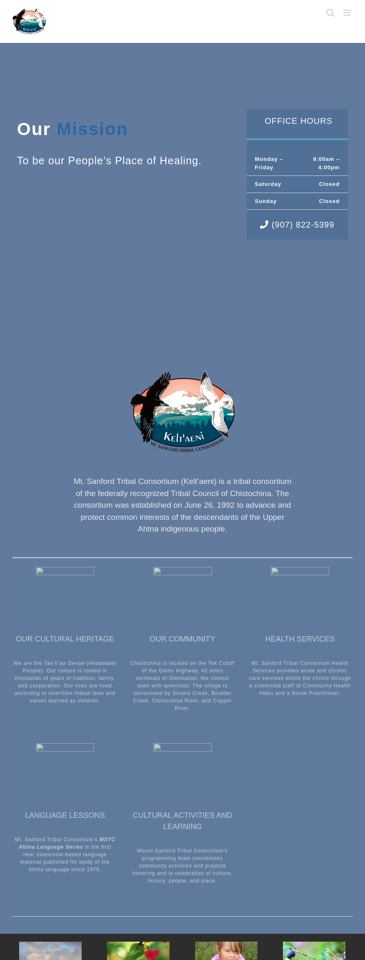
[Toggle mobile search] (330, 12)
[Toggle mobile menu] (347, 12)
